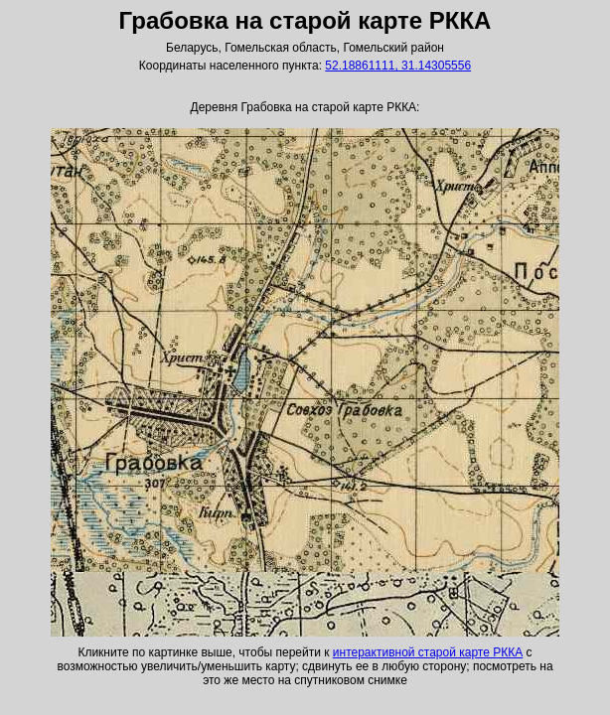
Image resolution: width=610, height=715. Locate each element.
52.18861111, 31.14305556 (398, 65)
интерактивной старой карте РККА (428, 652)
